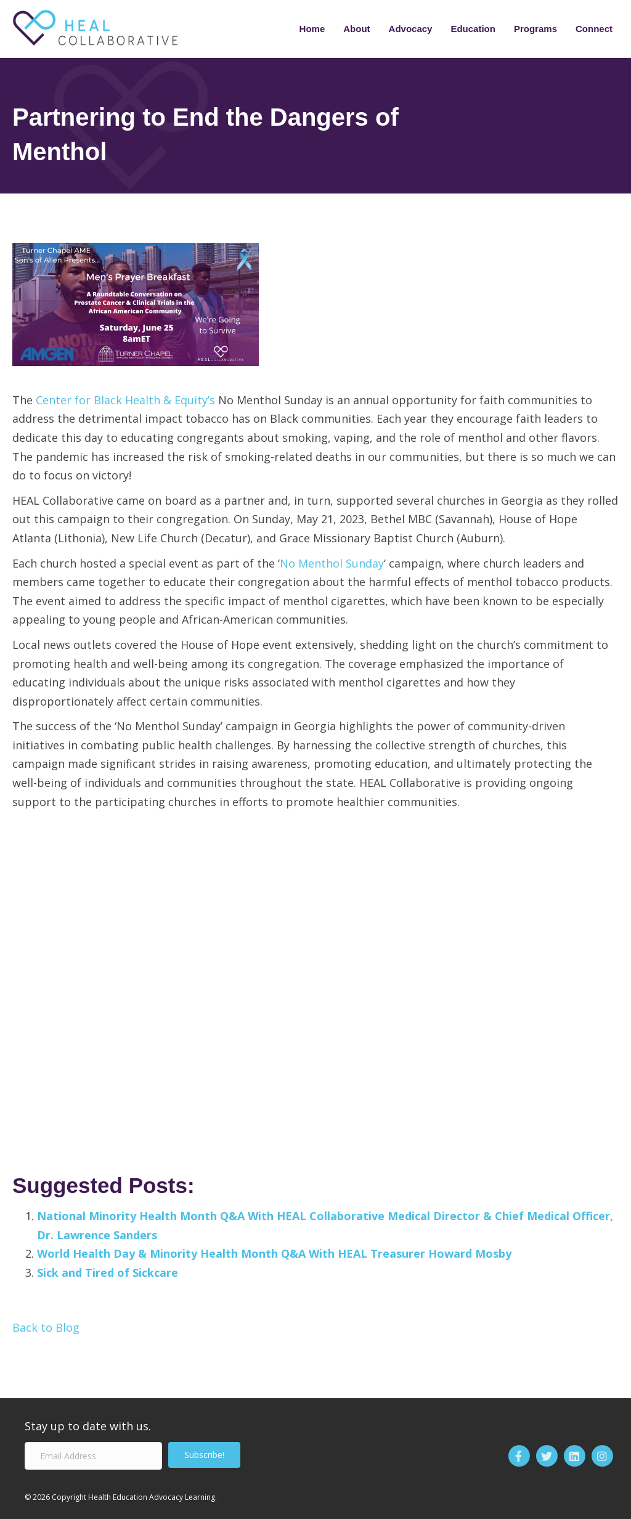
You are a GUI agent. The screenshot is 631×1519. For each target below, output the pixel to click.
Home (312, 28)
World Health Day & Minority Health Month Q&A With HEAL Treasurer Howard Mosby (274, 1253)
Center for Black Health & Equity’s (125, 400)
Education (472, 28)
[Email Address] (93, 1456)
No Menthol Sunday (332, 563)
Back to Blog (45, 1327)
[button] (204, 1455)
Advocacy (411, 28)
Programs (535, 28)
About (356, 28)
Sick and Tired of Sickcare (107, 1272)
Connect (594, 28)
